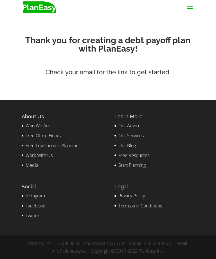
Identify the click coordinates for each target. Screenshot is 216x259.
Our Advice (129, 125)
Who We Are (38, 125)
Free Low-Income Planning (52, 145)
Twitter (32, 215)
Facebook (35, 206)
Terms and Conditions (140, 206)
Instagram (35, 196)
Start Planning (132, 165)
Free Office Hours (43, 136)
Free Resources (133, 155)
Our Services (131, 136)
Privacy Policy (131, 196)
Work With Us (39, 155)
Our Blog (127, 145)
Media (32, 165)
